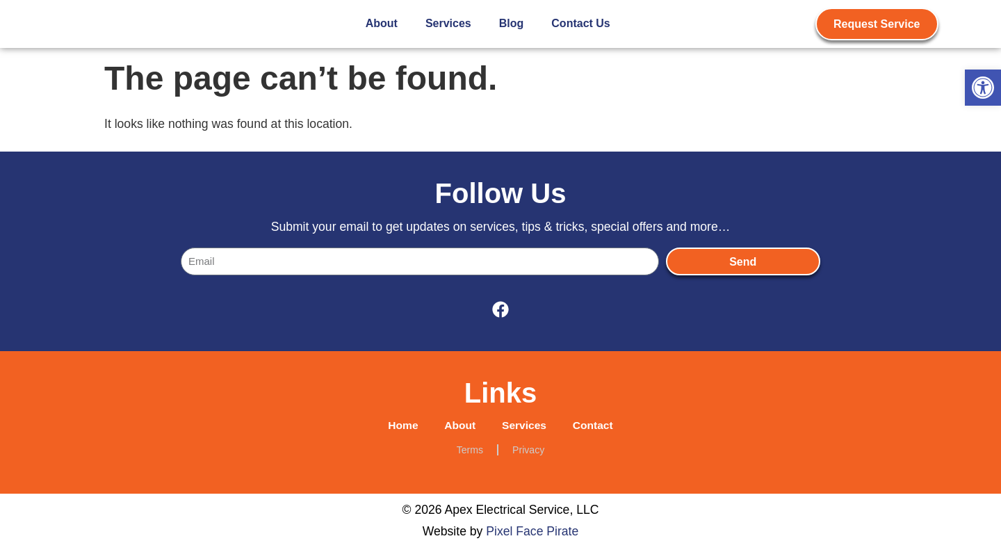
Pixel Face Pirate (532, 533)
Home (399, 426)
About (382, 23)
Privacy (528, 451)
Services (448, 23)
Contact (596, 426)
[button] (983, 88)
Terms (470, 451)
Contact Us (580, 23)
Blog (511, 23)
